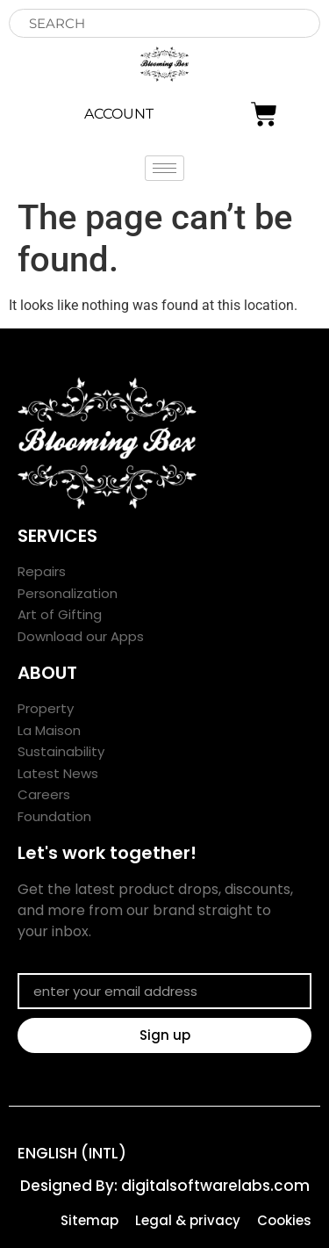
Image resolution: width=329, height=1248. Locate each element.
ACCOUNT (119, 113)
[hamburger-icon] (164, 168)
